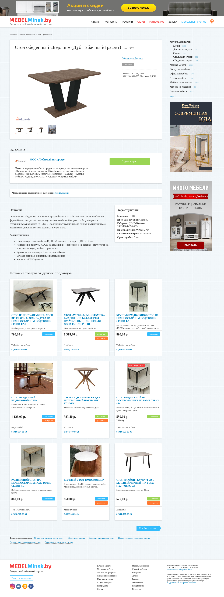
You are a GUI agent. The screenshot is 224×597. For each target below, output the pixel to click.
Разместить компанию (21, 578)
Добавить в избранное (132, 58)
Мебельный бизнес (193, 21)
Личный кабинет (139, 569)
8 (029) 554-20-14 (71, 514)
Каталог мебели (104, 566)
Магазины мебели (105, 569)
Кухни (176, 45)
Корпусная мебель (180, 69)
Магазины (111, 21)
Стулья (176, 53)
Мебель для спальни (181, 82)
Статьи (100, 589)
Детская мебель (178, 78)
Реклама (135, 579)
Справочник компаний (107, 576)
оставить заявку (61, 193)
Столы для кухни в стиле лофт (49, 538)
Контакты (136, 589)
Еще (173, 96)
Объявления (137, 582)
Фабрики (127, 21)
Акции (141, 21)
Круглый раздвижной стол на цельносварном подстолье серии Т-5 (137, 318)
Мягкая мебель (178, 64)
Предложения (138, 586)
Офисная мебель (179, 73)
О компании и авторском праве (179, 569)
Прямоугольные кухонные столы (134, 538)
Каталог (96, 21)
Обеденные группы (183, 60)
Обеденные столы (76, 538)
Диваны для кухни (182, 49)
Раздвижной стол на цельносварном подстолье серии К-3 (31, 483)
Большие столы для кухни (101, 538)
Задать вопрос (129, 161)
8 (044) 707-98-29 (71, 349)
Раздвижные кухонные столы (59, 542)
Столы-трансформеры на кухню (25, 542)
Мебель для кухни (27, 34)
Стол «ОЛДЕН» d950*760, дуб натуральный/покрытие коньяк (82, 400)
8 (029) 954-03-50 (19, 432)
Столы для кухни (44, 34)
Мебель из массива (180, 86)
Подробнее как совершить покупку (181, 583)
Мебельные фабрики (106, 572)
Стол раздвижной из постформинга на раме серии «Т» (137, 400)
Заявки (173, 21)
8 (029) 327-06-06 (19, 349)
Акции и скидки (104, 582)
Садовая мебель (178, 91)
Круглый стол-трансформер (84, 480)
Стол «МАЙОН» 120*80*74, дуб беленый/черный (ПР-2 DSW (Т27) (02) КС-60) (135, 483)
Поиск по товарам (105, 579)
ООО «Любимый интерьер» (47, 159)
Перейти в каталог (148, 528)
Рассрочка (136, 572)
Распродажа (156, 21)
